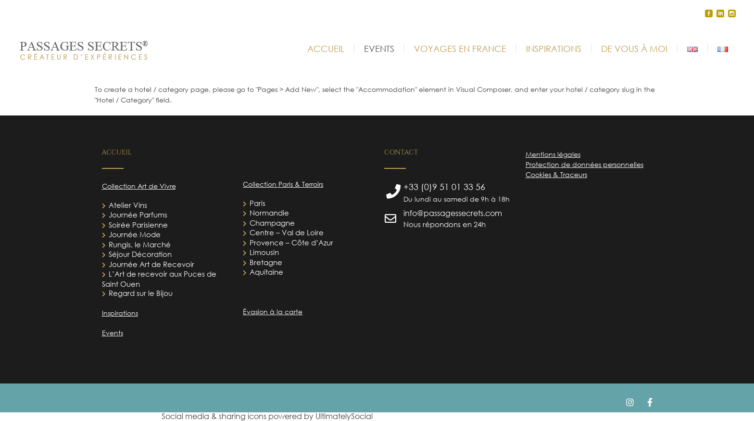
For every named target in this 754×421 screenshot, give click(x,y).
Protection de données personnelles (584, 164)
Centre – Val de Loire (287, 232)
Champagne (272, 222)
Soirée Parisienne (138, 224)
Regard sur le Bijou (141, 293)
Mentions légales (553, 154)
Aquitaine (266, 272)
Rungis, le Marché (140, 244)
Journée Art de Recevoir (151, 264)
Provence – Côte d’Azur (291, 242)
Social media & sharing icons (215, 416)
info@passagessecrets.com (452, 213)
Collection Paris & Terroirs (283, 184)
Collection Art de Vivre (139, 186)
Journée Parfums (138, 214)
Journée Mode (135, 234)
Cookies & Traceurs (556, 174)
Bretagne (266, 262)
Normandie (269, 212)
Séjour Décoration (140, 254)
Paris (257, 203)
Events (112, 333)
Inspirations (120, 313)
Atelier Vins (128, 205)
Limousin (264, 252)
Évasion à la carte (272, 311)
